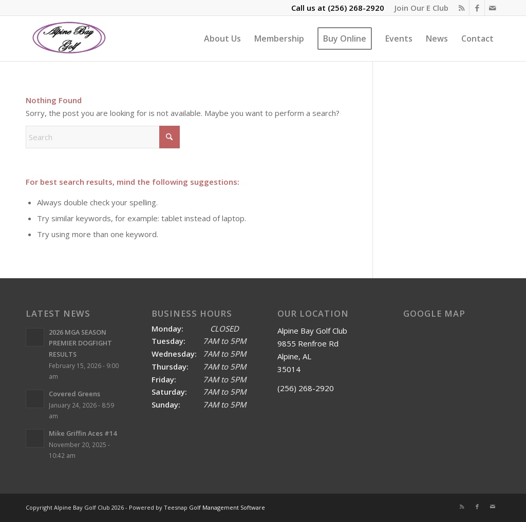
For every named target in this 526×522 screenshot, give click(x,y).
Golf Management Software (227, 507)
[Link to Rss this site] (461, 7)
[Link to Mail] (492, 7)
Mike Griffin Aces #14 (83, 433)
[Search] (103, 137)
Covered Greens (74, 393)
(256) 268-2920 (356, 8)
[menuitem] (418, 7)
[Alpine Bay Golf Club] (70, 38)
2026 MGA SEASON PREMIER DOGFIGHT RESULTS (80, 343)
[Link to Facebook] (476, 7)
